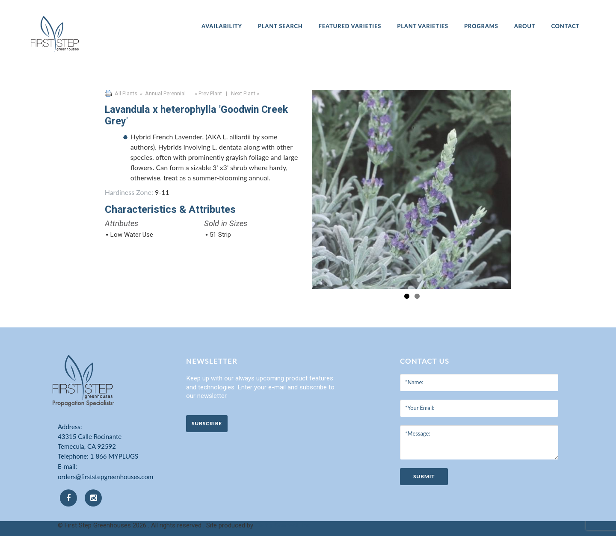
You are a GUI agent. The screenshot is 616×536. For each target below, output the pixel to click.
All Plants (126, 93)
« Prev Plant (207, 93)
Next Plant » (246, 93)
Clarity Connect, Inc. (283, 525)
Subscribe (207, 423)
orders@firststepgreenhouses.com (105, 476)
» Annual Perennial (162, 93)
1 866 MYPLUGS (114, 456)
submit (424, 476)
